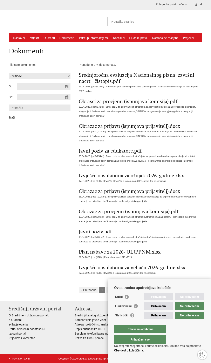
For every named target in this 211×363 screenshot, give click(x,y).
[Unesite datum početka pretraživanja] (43, 86)
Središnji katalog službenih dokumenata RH (102, 315)
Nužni (119, 305)
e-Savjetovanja (18, 324)
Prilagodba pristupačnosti (172, 4)
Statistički (121, 323)
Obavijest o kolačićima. (129, 350)
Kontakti (119, 38)
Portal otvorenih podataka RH (28, 329)
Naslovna (19, 38)
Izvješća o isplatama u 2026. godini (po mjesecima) (139, 181)
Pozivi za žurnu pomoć (89, 338)
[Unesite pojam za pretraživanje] (150, 21)
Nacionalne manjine (165, 38)
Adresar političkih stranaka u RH (95, 324)
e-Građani (15, 320)
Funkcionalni (123, 314)
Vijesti (34, 38)
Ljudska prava (138, 38)
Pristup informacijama (94, 38)
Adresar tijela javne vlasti (91, 320)
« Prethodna (88, 290)
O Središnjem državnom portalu (29, 315)
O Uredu (49, 38)
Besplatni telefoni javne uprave (94, 333)
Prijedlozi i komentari (22, 338)
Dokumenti (67, 38)
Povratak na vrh (21, 358)
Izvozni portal (17, 333)
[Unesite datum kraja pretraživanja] (43, 97)
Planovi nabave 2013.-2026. (118, 257)
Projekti (188, 38)
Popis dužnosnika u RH (90, 329)
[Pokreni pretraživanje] (197, 21)
